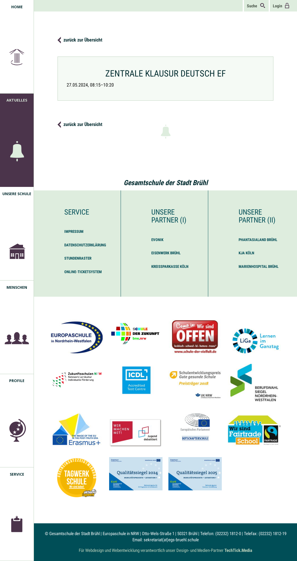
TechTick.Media (238, 550)
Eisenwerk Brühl (166, 253)
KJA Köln (246, 253)
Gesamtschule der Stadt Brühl (166, 183)
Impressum (73, 231)
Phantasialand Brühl (258, 240)
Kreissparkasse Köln (169, 266)
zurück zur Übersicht (82, 40)
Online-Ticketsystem (83, 272)
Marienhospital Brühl (258, 266)
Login (281, 6)
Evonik (157, 240)
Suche (256, 6)
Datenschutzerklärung (85, 245)
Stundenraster (77, 258)
